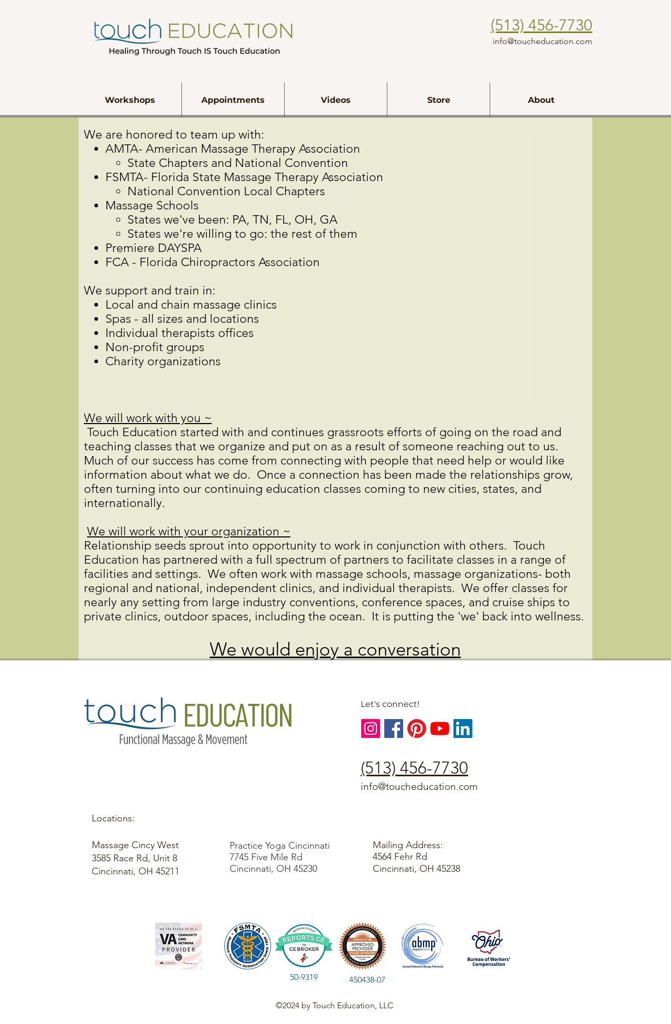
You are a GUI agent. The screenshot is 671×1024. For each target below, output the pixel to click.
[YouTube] (439, 728)
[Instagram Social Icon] (370, 728)
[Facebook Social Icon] (393, 728)
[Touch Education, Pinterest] (416, 728)
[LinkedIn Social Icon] (462, 728)
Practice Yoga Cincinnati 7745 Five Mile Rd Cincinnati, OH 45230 (280, 857)
